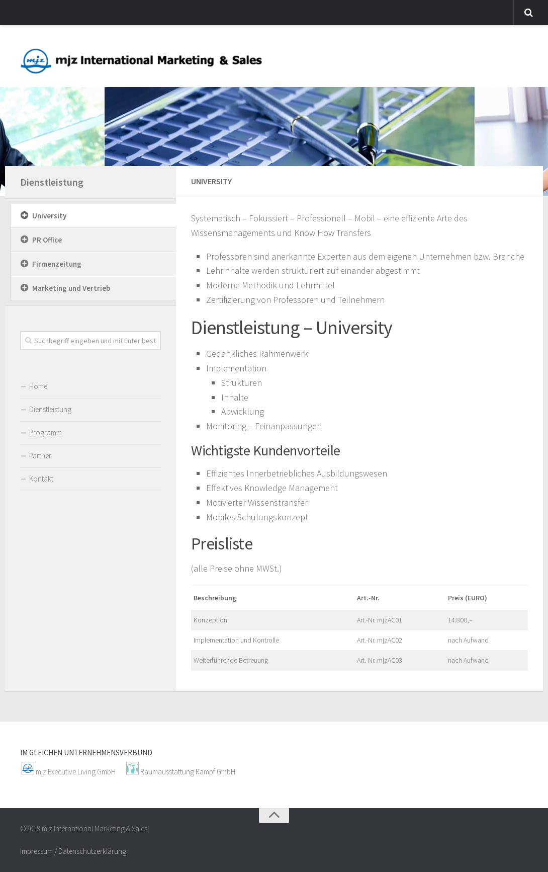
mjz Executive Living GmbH (76, 771)
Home (38, 386)
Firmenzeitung (56, 264)
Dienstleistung (51, 182)
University (49, 215)
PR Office (47, 240)
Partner (40, 455)
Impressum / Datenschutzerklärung (73, 851)
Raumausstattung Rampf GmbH (187, 771)
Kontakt (41, 479)
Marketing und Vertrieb (71, 288)
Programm (45, 432)
